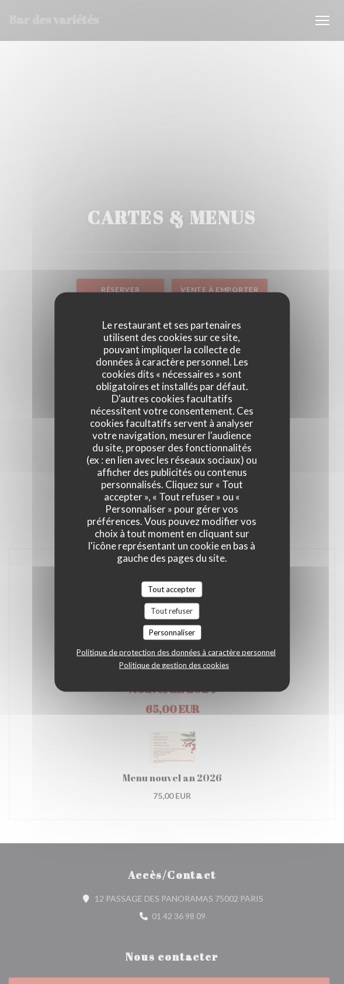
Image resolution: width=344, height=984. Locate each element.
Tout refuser (172, 611)
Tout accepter (172, 588)
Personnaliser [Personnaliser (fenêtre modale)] (172, 632)
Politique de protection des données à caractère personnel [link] (176, 652)
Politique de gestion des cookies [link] (174, 665)
